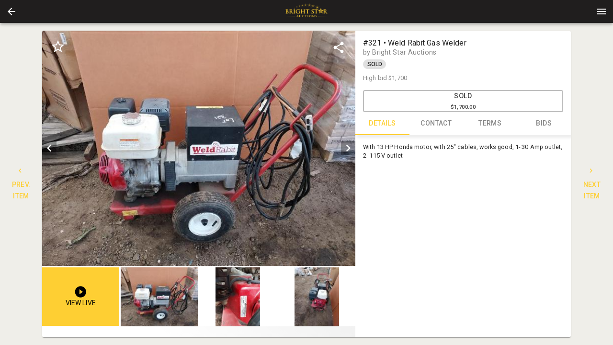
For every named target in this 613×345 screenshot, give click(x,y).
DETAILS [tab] (382, 123)
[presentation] (306, 11)
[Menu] (601, 11)
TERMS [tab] (490, 123)
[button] (11, 11)
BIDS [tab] (544, 123)
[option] (198, 148)
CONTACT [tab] (436, 123)
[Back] (11, 11)
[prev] (49, 148)
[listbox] (198, 148)
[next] (348, 148)
